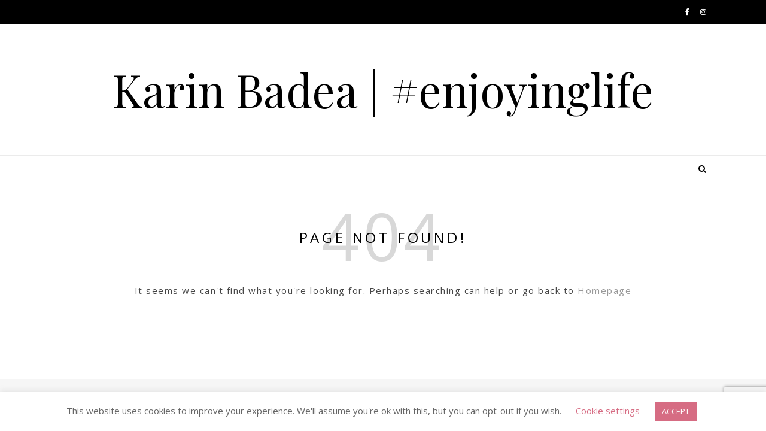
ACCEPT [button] (675, 411)
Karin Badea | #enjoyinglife (383, 89)
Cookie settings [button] (608, 411)
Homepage (604, 290)
